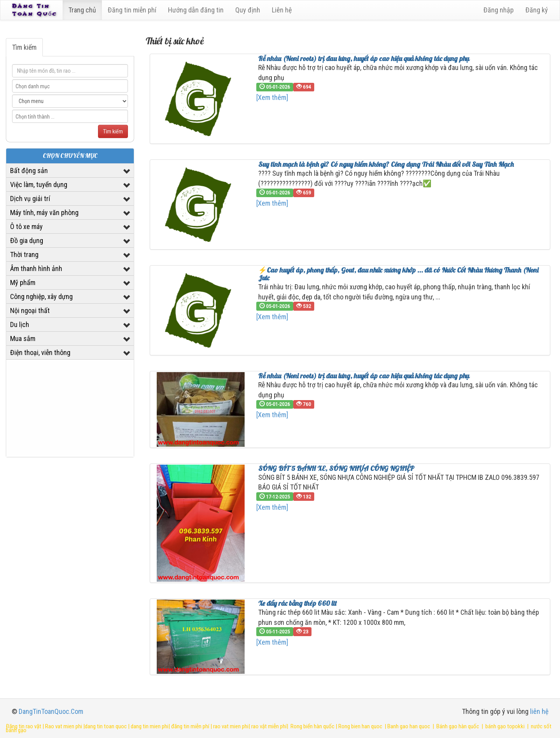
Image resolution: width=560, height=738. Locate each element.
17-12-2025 (274, 496)
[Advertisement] (70, 408)
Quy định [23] (249, 10)
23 (302, 631)
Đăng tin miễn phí (133, 10)
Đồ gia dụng (26, 240)
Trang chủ (84, 10)
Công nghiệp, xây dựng (41, 296)
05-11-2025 (274, 631)
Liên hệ (283, 10)
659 (303, 192)
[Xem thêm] (272, 97)
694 (303, 87)
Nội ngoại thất (30, 310)
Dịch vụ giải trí (30, 198)
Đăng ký (536, 10)
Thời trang (24, 254)
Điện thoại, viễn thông (40, 352)
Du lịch (19, 324)
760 (303, 404)
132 (303, 496)
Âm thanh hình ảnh (36, 268)
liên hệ (539, 711)
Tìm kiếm (24, 47)
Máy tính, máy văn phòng (44, 212)
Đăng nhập (498, 10)
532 (303, 306)
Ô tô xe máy (26, 226)
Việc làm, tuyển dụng (38, 184)
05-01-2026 (274, 87)
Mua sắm (22, 338)
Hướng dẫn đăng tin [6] (197, 10)
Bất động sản (29, 170)
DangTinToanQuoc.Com (51, 711)
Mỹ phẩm (22, 282)
